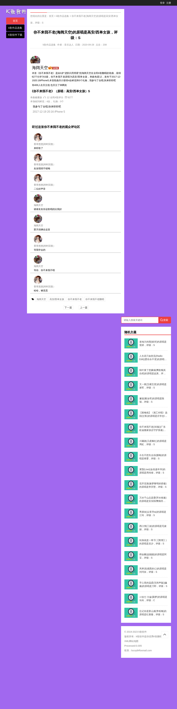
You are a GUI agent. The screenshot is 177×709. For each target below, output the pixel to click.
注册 (168, 3)
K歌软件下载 (15, 34)
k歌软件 (140, 636)
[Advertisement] (88, 684)
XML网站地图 (131, 641)
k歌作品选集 (15, 27)
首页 (15, 20)
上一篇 (83, 307)
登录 (162, 3)
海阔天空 (41, 299)
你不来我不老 (75, 299)
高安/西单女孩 (57, 299)
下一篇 (68, 307)
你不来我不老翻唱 (94, 299)
